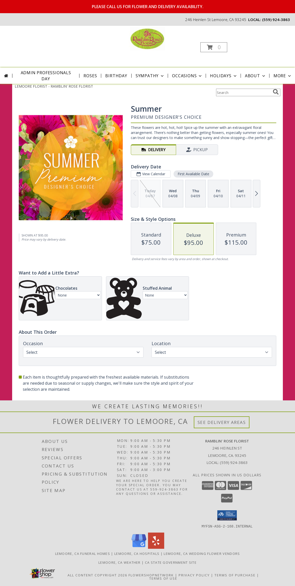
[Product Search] (243, 92)
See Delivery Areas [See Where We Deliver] (222, 422)
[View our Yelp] (156, 547)
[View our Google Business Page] (139, 547)
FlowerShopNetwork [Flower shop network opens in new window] (151, 575)
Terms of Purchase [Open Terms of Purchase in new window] (235, 575)
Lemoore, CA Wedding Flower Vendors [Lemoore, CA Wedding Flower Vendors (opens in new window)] (202, 553)
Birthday (116, 76)
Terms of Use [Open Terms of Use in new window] (163, 578)
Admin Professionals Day (46, 76)
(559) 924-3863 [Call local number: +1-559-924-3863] (276, 19)
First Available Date (193, 173)
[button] (213, 47)
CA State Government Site (171, 562)
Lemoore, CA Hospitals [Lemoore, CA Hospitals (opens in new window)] (136, 553)
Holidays (223, 76)
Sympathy (150, 76)
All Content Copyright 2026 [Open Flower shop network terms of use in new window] (97, 575)
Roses (90, 76)
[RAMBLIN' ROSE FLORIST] (147, 38)
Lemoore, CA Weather (119, 562)
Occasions (187, 76)
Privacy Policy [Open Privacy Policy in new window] (194, 575)
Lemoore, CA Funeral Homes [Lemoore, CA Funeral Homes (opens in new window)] (82, 553)
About (255, 76)
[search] (275, 92)
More (282, 76)
